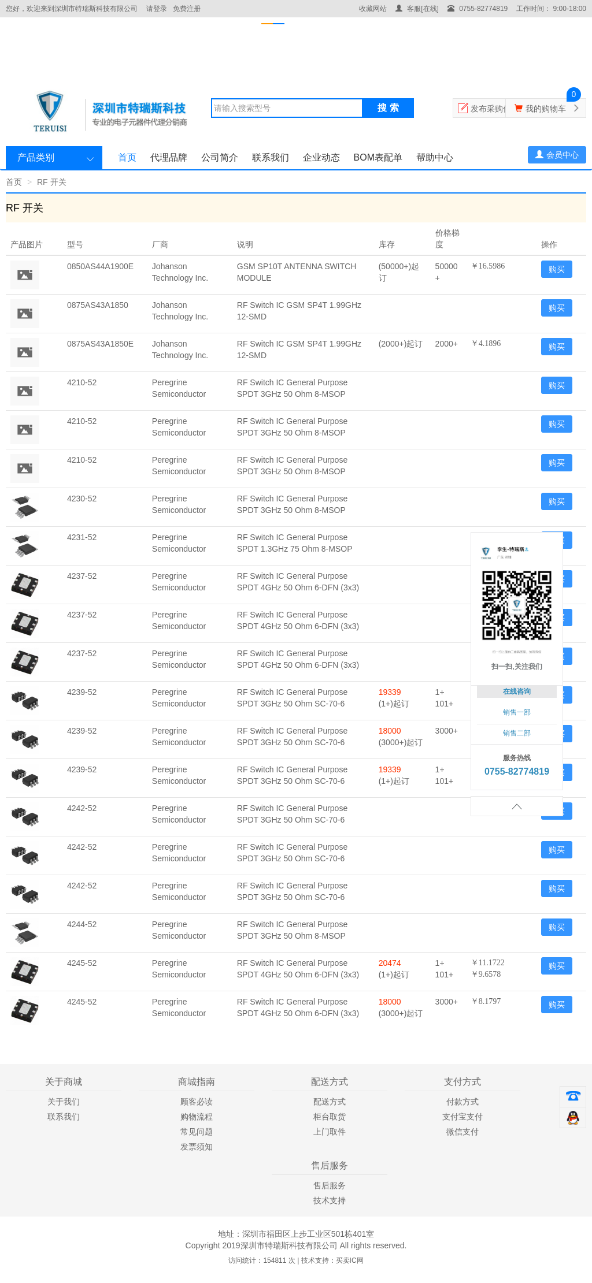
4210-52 (82, 382)
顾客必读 (196, 1101)
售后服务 (329, 1185)
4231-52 (82, 537)
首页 (127, 157)
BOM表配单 (378, 157)
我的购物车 (546, 108)
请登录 (156, 9)
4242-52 (82, 808)
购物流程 (196, 1116)
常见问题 (196, 1131)
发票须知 (196, 1146)
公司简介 (219, 157)
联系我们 (270, 157)
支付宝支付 (462, 1116)
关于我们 (63, 1101)
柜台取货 (329, 1116)
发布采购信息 (495, 108)
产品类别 (35, 157)
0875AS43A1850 (97, 305)
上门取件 (329, 1131)
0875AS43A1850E (100, 343)
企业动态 (321, 157)
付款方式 (462, 1101)
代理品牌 (168, 157)
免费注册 (187, 9)
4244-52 (82, 924)
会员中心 (557, 154)
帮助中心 (434, 157)
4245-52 (82, 963)
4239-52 (82, 692)
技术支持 (329, 1200)
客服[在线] (417, 9)
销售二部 (517, 733)
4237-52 (82, 576)
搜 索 (388, 108)
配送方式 (329, 1101)
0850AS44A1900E (100, 266)
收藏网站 (373, 9)
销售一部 (517, 712)
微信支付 (462, 1131)
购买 (557, 269)
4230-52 (82, 498)
